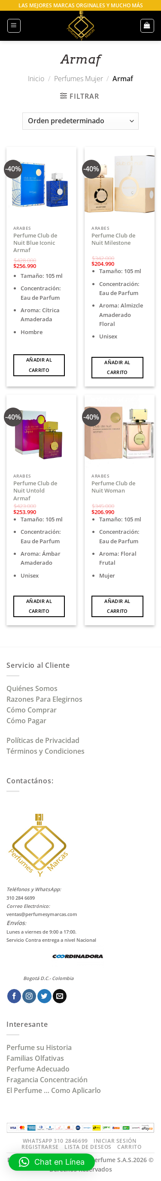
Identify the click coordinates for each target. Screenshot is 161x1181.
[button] (14, 25)
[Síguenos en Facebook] (14, 996)
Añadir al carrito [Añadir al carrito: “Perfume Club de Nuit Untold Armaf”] (39, 606)
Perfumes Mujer (78, 78)
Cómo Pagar (26, 720)
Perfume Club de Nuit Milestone (113, 239)
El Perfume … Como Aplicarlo (53, 1090)
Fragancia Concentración (47, 1079)
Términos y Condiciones (45, 751)
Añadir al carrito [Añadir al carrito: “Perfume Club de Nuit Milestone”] (117, 367)
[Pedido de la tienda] (80, 121)
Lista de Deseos (88, 1147)
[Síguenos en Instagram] (29, 996)
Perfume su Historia (39, 1047)
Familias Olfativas (35, 1058)
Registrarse (40, 1147)
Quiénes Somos (33, 688)
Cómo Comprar (32, 710)
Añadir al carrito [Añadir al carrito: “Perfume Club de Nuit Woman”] (117, 606)
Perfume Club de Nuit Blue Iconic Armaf (35, 243)
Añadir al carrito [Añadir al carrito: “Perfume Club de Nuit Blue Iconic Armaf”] (39, 365)
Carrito (129, 1147)
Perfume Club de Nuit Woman (113, 487)
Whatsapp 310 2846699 (55, 1140)
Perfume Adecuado (38, 1069)
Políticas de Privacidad (42, 740)
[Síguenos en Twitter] (44, 996)
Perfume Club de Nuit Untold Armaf (35, 491)
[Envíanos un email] (60, 996)
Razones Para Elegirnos (46, 699)
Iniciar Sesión (115, 1140)
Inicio (36, 78)
